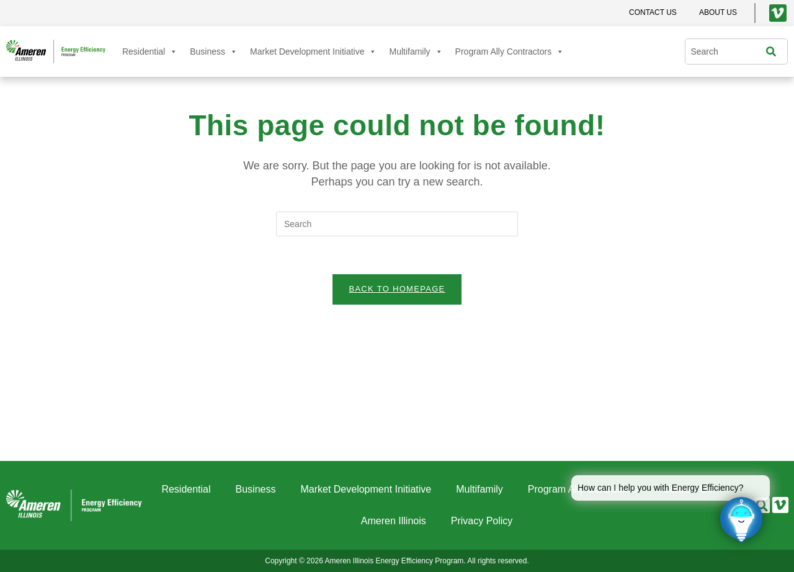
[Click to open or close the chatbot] (741, 519)
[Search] (774, 51)
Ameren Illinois (393, 521)
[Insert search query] (397, 224)
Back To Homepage (397, 288)
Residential (149, 51)
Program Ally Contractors (509, 51)
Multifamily (415, 51)
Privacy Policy (482, 521)
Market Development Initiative (313, 51)
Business (214, 51)
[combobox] (728, 51)
